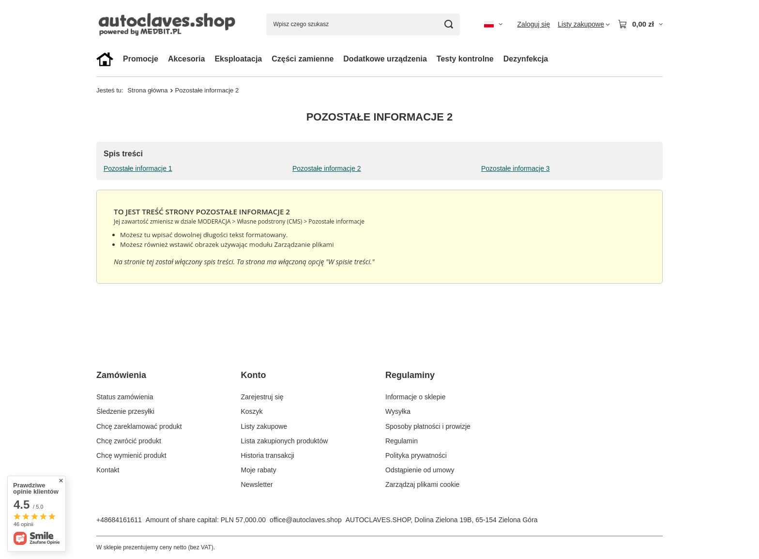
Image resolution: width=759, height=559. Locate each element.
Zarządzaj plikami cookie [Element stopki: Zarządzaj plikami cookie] (422, 484)
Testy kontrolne (465, 59)
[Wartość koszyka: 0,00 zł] (640, 24)
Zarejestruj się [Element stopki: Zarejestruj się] (262, 397)
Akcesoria (186, 59)
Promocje (140, 59)
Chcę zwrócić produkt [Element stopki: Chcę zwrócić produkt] (128, 441)
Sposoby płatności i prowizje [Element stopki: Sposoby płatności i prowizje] (428, 426)
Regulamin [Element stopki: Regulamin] (401, 441)
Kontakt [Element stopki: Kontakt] (107, 470)
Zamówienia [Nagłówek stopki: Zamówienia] (121, 375)
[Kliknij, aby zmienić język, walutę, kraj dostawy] (493, 24)
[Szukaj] (449, 24)
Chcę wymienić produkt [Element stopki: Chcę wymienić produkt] (131, 455)
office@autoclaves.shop (306, 520)
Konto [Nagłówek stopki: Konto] (253, 375)
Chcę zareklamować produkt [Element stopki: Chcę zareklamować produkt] (139, 426)
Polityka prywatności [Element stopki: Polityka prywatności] (416, 455)
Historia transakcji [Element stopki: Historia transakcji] (267, 455)
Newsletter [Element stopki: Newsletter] (257, 484)
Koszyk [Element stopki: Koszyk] (252, 411)
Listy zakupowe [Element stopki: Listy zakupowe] (264, 426)
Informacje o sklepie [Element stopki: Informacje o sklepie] (415, 397)
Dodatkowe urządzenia (384, 59)
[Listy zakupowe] (584, 24)
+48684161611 (119, 520)
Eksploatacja (238, 59)
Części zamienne (303, 59)
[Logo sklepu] (169, 24)
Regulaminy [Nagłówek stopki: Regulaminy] (410, 375)
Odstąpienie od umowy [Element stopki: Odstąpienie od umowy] (419, 470)
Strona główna (147, 90)
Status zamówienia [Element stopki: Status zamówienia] (124, 397)
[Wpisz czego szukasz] (363, 24)
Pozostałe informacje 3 (515, 168)
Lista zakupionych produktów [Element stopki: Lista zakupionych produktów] (284, 441)
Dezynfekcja (525, 59)
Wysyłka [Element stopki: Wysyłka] (397, 411)
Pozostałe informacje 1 (138, 168)
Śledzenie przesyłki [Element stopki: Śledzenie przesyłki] (125, 411)
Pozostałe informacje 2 (326, 168)
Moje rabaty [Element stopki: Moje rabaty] (258, 470)
